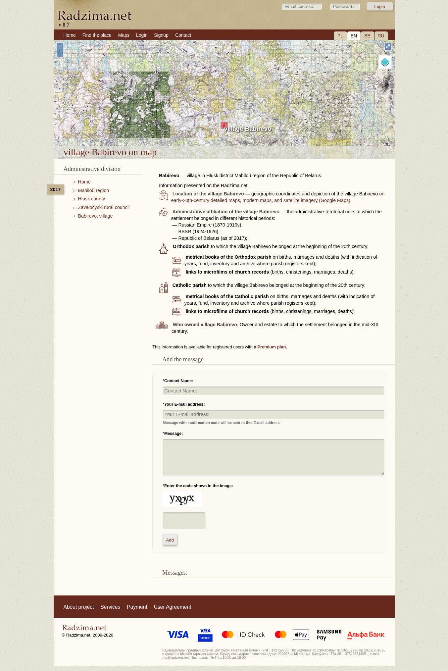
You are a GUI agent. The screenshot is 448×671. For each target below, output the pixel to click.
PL (340, 35)
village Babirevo (248, 128)
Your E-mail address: (184, 404)
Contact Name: (178, 381)
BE (367, 35)
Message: (173, 433)
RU (380, 35)
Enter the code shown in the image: (198, 486)
